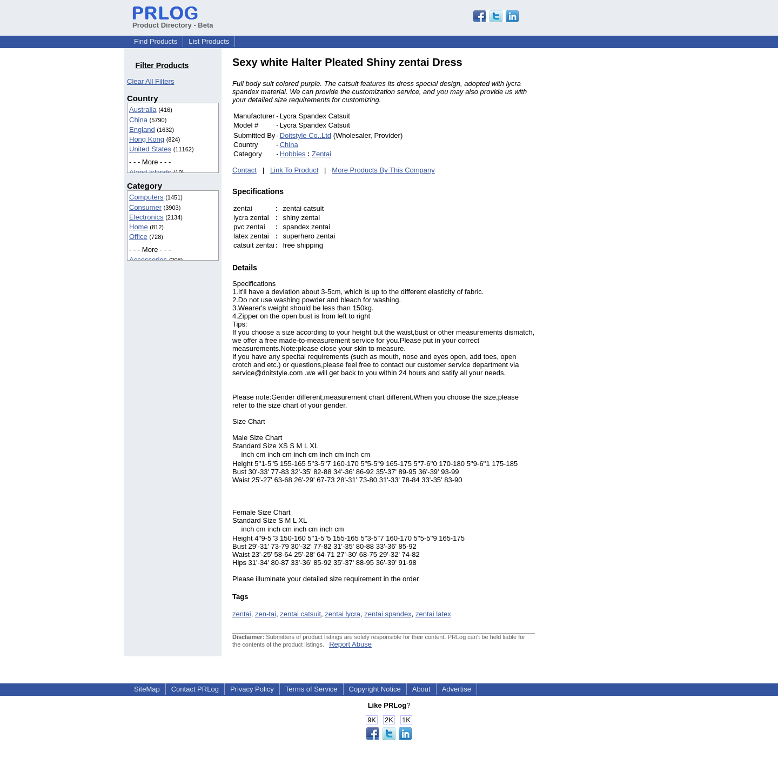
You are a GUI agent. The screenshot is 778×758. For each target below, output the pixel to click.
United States (150, 149)
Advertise (456, 689)
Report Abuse (350, 644)
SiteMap (147, 689)
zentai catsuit (300, 614)
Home (138, 227)
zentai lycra (342, 614)
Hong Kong (146, 139)
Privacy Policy (252, 689)
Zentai (321, 154)
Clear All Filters (150, 81)
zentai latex (433, 614)
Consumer (145, 207)
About (421, 689)
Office (138, 236)
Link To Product (294, 170)
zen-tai (265, 614)
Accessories (148, 260)
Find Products (155, 41)
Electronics (146, 217)
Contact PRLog (195, 689)
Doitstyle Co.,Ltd (305, 135)
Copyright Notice (375, 689)
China (138, 120)
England (142, 129)
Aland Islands (150, 172)
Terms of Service (311, 689)
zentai (241, 614)
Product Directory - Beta (172, 21)
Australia (143, 109)
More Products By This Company (383, 170)
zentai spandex (387, 614)
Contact (244, 170)
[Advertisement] (608, 218)
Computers (146, 197)
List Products (209, 41)
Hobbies (293, 154)
